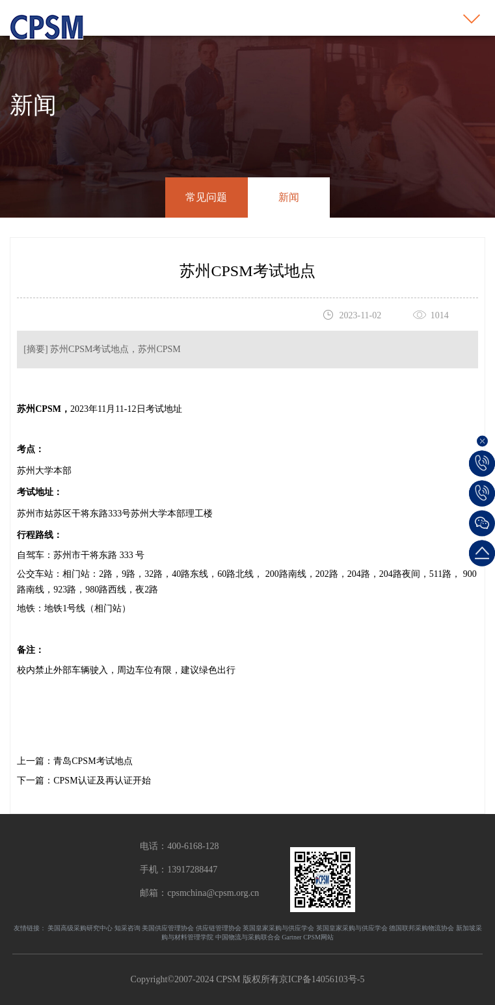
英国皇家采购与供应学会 (278, 928)
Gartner (292, 937)
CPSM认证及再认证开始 (101, 780)
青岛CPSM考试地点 (92, 761)
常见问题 (206, 197)
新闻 (288, 197)
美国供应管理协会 (168, 928)
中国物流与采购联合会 (247, 937)
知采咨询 (127, 928)
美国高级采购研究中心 (80, 928)
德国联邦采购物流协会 (421, 928)
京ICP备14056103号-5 (321, 979)
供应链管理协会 (218, 928)
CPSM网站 (318, 937)
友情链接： (30, 928)
